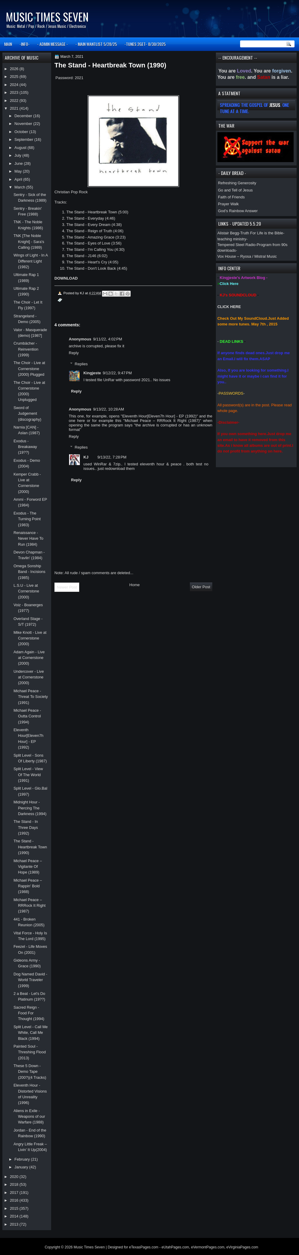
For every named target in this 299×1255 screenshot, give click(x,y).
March (20, 187)
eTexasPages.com (143, 1247)
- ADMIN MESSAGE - (52, 44)
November (23, 123)
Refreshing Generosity (237, 183)
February (22, 1159)
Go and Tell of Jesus (235, 190)
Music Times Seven (47, 16)
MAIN (8, 44)
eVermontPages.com (207, 1247)
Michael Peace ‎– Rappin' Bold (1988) (27, 886)
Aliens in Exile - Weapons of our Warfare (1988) (29, 1116)
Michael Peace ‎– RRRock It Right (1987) (29, 905)
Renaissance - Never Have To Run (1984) (28, 538)
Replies (81, 363)
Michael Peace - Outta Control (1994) (27, 716)
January (21, 1167)
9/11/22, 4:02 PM (107, 339)
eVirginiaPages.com (242, 1247)
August (21, 147)
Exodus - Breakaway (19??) (25, 447)
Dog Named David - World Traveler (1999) (30, 980)
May (18, 171)
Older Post (201, 587)
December (23, 116)
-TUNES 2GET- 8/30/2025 (145, 44)
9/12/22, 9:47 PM (117, 373)
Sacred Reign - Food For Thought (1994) (28, 1013)
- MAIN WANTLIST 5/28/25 (96, 44)
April (18, 179)
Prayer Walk (228, 204)
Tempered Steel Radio (236, 244)
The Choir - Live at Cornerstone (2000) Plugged (29, 368)
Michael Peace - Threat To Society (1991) (30, 697)
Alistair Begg (228, 233)
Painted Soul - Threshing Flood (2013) (29, 1052)
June (19, 163)
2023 (14, 92)
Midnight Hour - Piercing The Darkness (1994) (29, 808)
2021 (14, 108)
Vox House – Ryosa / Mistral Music (247, 256)
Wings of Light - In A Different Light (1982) (30, 261)
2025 (14, 76)
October (21, 131)
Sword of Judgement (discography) (27, 413)
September (24, 139)
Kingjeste (92, 373)
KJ (86, 457)
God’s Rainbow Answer (238, 211)
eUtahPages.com (175, 1247)
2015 (14, 1208)
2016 (14, 1200)
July (18, 155)
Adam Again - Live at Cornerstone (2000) (29, 658)
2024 (14, 84)
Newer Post (67, 587)
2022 (14, 100)
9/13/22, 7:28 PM (111, 457)
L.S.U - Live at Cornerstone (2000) (26, 591)
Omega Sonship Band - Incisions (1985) (29, 572)
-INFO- (24, 44)
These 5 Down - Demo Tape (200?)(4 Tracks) (29, 1072)
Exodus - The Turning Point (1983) (27, 519)
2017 (14, 1192)
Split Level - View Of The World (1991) (28, 775)
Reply (74, 353)
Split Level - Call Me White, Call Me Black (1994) (30, 1033)
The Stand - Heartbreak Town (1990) (30, 847)
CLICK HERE (229, 306)
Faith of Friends (231, 197)
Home (134, 585)
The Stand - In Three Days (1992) (25, 827)
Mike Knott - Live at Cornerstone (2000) (29, 638)
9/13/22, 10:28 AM (108, 409)
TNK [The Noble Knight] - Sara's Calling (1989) (28, 241)
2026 (14, 69)
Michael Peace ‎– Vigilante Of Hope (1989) (27, 867)
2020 (14, 1176)
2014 (14, 1216)
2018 (14, 1184)
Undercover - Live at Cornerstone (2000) (28, 677)
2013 (14, 1224)
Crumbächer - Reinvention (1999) (25, 349)
